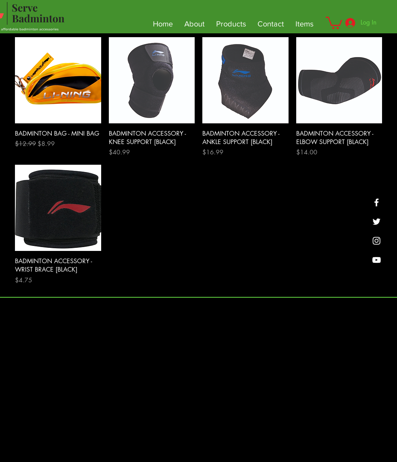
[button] (334, 22)
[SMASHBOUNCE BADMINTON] (376, 241)
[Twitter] (376, 221)
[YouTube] (376, 260)
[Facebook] (376, 202)
